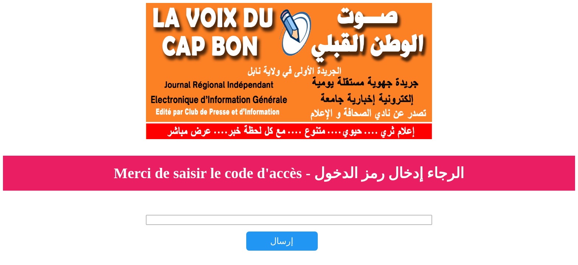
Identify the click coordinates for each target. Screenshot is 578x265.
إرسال (281, 241)
